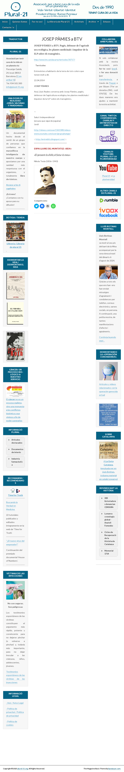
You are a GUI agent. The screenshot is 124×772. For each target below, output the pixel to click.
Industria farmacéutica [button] (15, 461)
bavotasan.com (114, 768)
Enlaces (107, 22)
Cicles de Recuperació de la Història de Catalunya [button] (108, 538)
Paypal (112, 83)
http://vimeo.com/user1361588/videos (52, 130)
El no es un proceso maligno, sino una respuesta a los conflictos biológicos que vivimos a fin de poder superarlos (15, 410)
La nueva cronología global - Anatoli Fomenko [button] (107, 519)
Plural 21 (106, 176)
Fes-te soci (37, 22)
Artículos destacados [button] (14, 441)
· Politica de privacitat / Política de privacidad (15, 712)
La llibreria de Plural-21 (58, 22)
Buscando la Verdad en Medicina (12, 506)
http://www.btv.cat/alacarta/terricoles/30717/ (54, 59)
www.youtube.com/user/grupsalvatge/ (52, 133)
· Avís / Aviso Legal (14, 703)
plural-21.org (23, 768)
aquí (114, 68)
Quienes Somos (19, 22)
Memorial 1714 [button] (106, 552)
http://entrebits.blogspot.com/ (50, 139)
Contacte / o (8, 27)
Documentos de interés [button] (15, 450)
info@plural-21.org (15, 87)
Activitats (79, 22)
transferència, (105, 79)
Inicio (5, 22)
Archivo (92, 22)
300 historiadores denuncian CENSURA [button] (108, 502)
